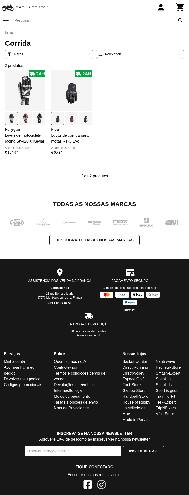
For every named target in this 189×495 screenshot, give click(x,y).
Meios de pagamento (72, 396)
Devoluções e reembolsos (76, 385)
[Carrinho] (180, 7)
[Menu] (6, 20)
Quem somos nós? (70, 362)
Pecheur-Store (168, 367)
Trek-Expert (166, 402)
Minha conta (14, 362)
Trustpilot (129, 310)
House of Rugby (136, 402)
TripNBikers (166, 408)
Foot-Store (131, 385)
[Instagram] (101, 485)
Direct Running (135, 367)
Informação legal (68, 391)
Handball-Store (135, 396)
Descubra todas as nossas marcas (94, 240)
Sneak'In (163, 379)
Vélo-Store (165, 414)
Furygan (12, 130)
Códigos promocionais (23, 385)
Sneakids (164, 385)
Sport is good (167, 391)
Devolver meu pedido (22, 379)
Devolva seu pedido (88, 335)
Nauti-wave (165, 362)
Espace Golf (133, 379)
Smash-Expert (168, 373)
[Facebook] (88, 485)
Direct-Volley (133, 373)
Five (55, 130)
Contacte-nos (59, 288)
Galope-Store (133, 391)
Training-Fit (165, 396)
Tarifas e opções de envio (76, 402)
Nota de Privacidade (71, 408)
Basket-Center (134, 362)
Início (9, 33)
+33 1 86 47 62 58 (59, 303)
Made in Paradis (136, 420)
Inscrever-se (143, 451)
